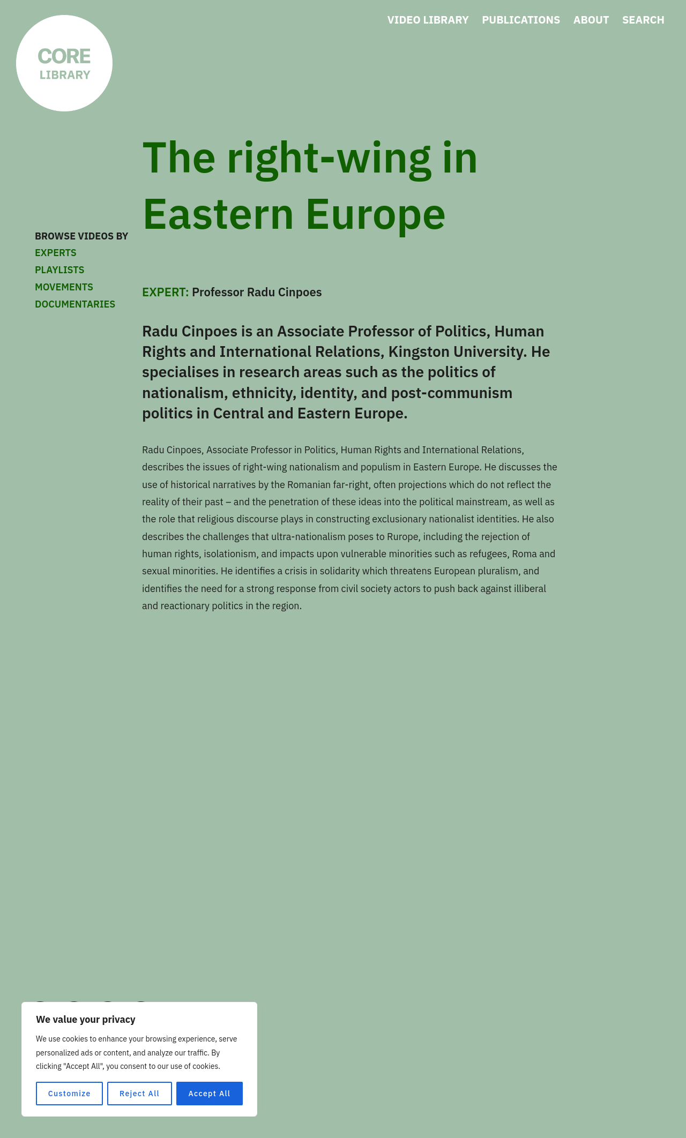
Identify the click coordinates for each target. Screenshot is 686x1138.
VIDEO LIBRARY (428, 19)
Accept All (209, 1093)
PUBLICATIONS (521, 19)
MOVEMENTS (91, 287)
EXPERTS (91, 252)
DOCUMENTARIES (75, 304)
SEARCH (643, 19)
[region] (139, 1059)
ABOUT (591, 19)
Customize (69, 1093)
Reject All (140, 1093)
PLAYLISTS (59, 270)
